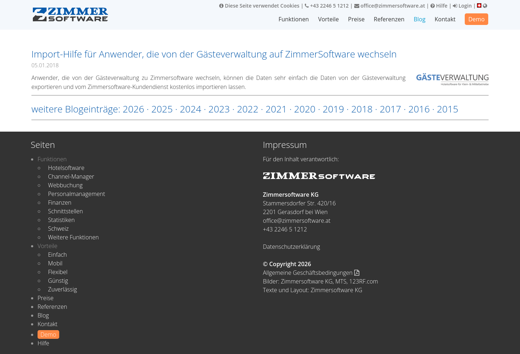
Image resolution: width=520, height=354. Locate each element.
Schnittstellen (65, 211)
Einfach (57, 255)
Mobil (55, 263)
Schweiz (58, 229)
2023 (219, 108)
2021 (276, 108)
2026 (133, 108)
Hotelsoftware (66, 168)
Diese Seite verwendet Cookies (259, 5)
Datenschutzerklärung (291, 247)
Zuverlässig (62, 289)
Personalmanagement (76, 194)
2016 (419, 108)
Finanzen (60, 202)
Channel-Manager (71, 176)
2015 (447, 108)
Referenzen (389, 19)
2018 (361, 108)
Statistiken (61, 220)
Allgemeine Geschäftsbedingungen (311, 273)
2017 (390, 108)
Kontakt (445, 19)
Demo (476, 19)
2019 (333, 108)
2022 (247, 108)
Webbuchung (65, 185)
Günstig (58, 281)
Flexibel (58, 272)
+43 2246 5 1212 (327, 5)
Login (462, 5)
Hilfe (438, 5)
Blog (419, 19)
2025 (162, 108)
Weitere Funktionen (73, 237)
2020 (304, 108)
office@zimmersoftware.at (389, 5)
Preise (356, 19)
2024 (190, 108)
